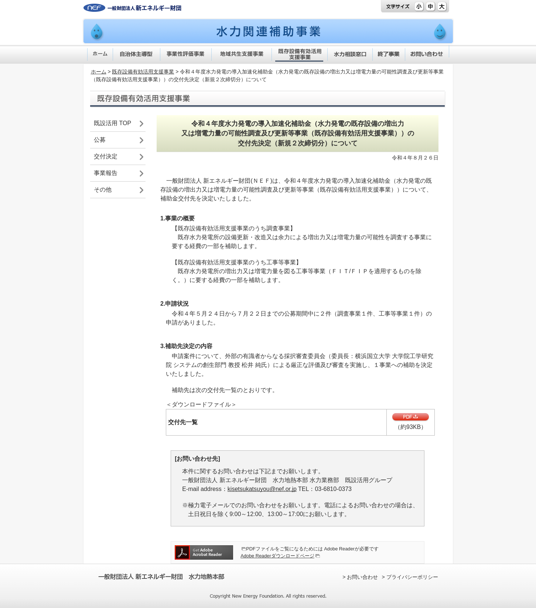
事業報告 (105, 173)
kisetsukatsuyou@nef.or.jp (262, 489)
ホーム (98, 72)
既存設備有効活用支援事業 (143, 72)
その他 (103, 189)
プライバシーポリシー (412, 577)
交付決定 (105, 156)
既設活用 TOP (112, 123)
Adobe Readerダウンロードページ (277, 556)
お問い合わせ (362, 577)
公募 (100, 140)
